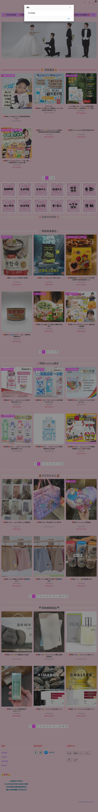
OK (69, 19)
